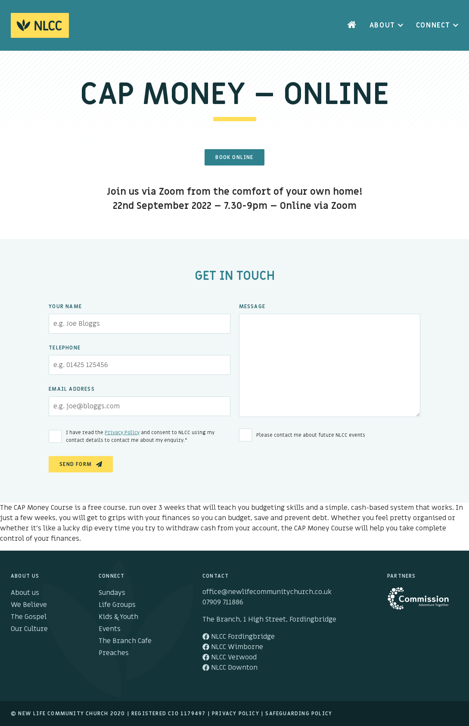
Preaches (114, 653)
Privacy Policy (122, 432)
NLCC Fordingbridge (238, 636)
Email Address (72, 389)
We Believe (29, 605)
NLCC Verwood (229, 657)
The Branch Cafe (125, 641)
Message (252, 306)
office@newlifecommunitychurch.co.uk (267, 592)
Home (352, 25)
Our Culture (29, 629)
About (382, 25)
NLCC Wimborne (232, 647)
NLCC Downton (230, 667)
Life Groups (117, 605)
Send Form (75, 464)
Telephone (65, 347)
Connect (433, 25)
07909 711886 (222, 602)
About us (25, 592)
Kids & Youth (118, 617)
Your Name (65, 306)
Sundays (112, 592)
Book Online (234, 157)
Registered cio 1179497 (168, 713)
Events (110, 629)
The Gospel (29, 617)
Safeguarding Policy (298, 713)
